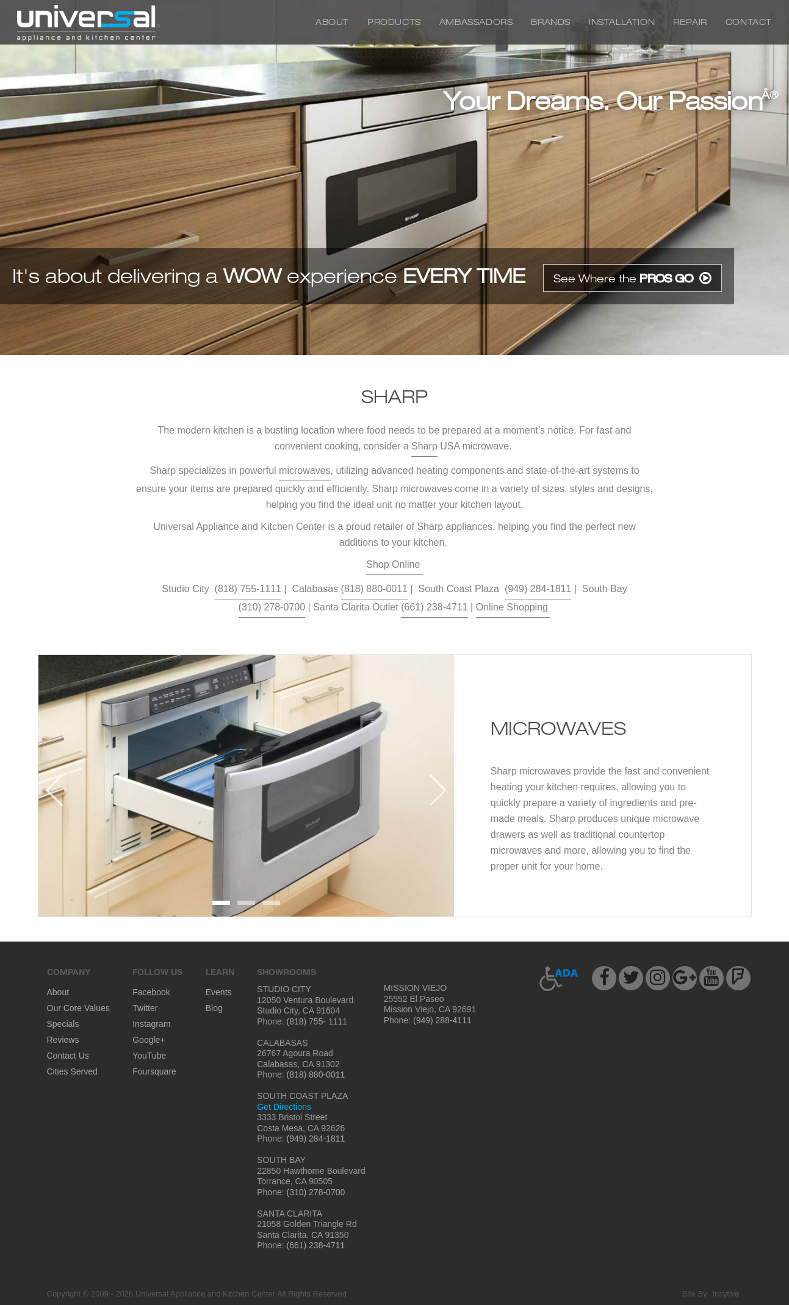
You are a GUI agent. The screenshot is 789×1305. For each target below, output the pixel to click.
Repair (690, 21)
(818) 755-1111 (248, 589)
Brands (551, 21)
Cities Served (72, 1071)
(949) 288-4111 (441, 1020)
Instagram (151, 1024)
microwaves (304, 470)
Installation (622, 21)
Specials (63, 1024)
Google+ (148, 1040)
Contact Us (68, 1055)
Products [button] (394, 21)
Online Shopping (513, 607)
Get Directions (284, 1107)
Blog (214, 1008)
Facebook (151, 992)
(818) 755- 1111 (316, 1021)
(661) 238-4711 (434, 607)
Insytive (725, 1293)
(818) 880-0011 (374, 589)
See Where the (632, 278)
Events (219, 992)
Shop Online (394, 564)
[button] (559, 979)
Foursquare (154, 1071)
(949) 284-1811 (538, 589)
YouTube (149, 1055)
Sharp (424, 446)
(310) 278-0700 (272, 607)
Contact (749, 21)
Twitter (144, 1008)
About (332, 21)
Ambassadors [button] (476, 21)
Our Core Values (78, 1008)
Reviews (63, 1040)
